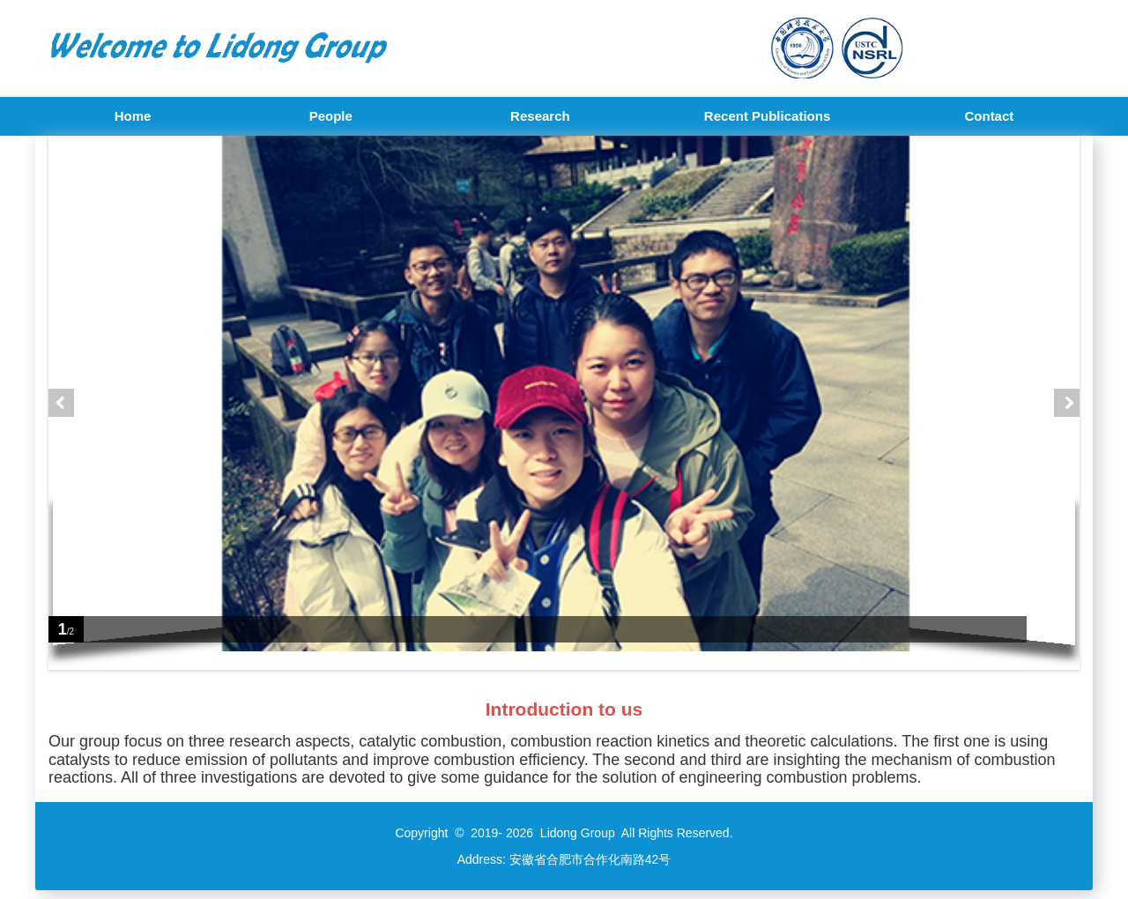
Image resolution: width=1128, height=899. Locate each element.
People (330, 115)
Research (540, 115)
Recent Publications (767, 115)
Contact (988, 115)
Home (133, 115)
